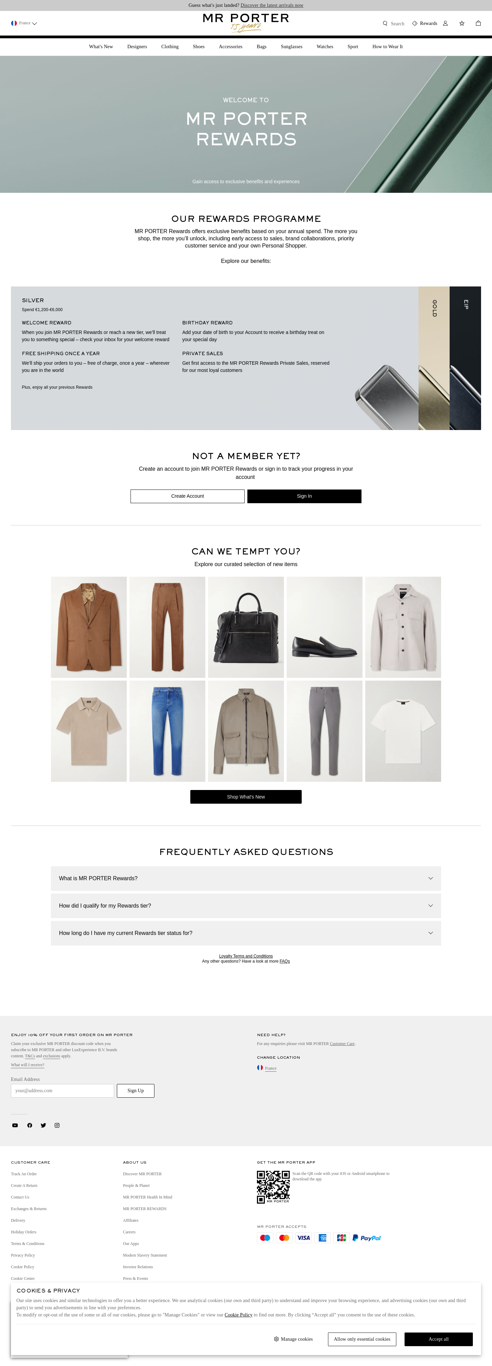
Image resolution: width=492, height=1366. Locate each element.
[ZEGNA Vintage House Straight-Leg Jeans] (167, 731)
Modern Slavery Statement (145, 1255)
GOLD (434, 308)
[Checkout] (475, 24)
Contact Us (20, 1197)
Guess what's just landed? (246, 5)
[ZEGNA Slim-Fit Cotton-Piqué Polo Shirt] (89, 731)
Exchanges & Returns (29, 1208)
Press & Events (135, 1278)
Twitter (43, 1125)
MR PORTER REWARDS (144, 1208)
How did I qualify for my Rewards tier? (105, 906)
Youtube (15, 1125)
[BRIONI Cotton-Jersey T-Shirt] (403, 731)
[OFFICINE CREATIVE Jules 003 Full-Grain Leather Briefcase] (246, 627)
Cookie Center (23, 1278)
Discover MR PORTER (142, 1173)
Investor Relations (138, 1266)
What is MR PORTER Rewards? (98, 878)
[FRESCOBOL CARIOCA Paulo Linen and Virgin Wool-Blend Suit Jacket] (89, 627)
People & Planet (136, 1185)
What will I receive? (27, 1064)
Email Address (25, 1079)
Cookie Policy (22, 1266)
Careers (129, 1232)
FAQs (284, 961)
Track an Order (24, 1173)
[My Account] (445, 24)
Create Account (187, 496)
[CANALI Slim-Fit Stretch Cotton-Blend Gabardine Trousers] (325, 731)
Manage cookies (297, 1339)
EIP (465, 304)
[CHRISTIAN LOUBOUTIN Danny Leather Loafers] (325, 627)
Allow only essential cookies (362, 1339)
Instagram (57, 1125)
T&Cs (30, 1056)
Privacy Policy (23, 1255)
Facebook (29, 1125)
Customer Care (342, 1043)
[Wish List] (461, 24)
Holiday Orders (23, 1232)
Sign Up (135, 1090)
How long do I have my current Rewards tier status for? (125, 933)
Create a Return (24, 1185)
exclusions (51, 1056)
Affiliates (130, 1220)
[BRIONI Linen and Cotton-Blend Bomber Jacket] (246, 731)
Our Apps (131, 1243)
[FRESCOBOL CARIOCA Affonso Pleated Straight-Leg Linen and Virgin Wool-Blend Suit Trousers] (167, 627)
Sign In (304, 496)
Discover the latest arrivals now (272, 5)
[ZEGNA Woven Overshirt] (403, 627)
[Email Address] (62, 1091)
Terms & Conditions (27, 1243)
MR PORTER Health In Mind (147, 1197)
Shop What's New (246, 797)
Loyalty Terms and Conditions (246, 956)
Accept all (439, 1339)
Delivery (18, 1220)
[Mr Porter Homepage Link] (246, 23)
